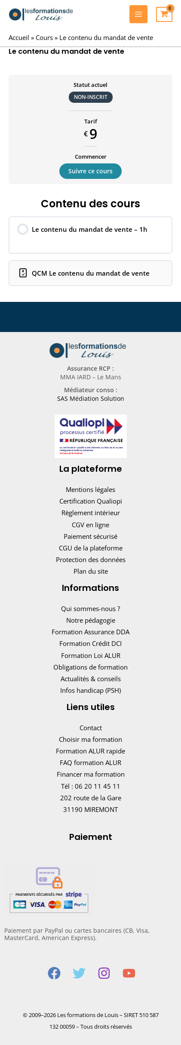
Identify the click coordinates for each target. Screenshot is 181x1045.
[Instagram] (104, 973)
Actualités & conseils (91, 678)
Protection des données (91, 559)
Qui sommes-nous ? (90, 608)
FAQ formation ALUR (90, 762)
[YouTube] (129, 973)
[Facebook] (54, 973)
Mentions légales (90, 489)
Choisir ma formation (90, 739)
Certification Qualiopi (90, 501)
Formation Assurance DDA (90, 631)
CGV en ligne (90, 524)
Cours (44, 37)
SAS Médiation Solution (90, 398)
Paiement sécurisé (90, 536)
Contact (91, 727)
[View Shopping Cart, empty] (164, 14)
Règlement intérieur (90, 512)
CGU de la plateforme (91, 548)
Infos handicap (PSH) (90, 690)
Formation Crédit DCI (90, 643)
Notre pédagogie (90, 620)
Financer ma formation (91, 774)
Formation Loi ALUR (90, 655)
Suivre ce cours (90, 171)
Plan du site (91, 571)
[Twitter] (79, 973)
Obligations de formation (90, 667)
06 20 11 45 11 (97, 786)
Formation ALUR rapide (90, 751)
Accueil (19, 37)
